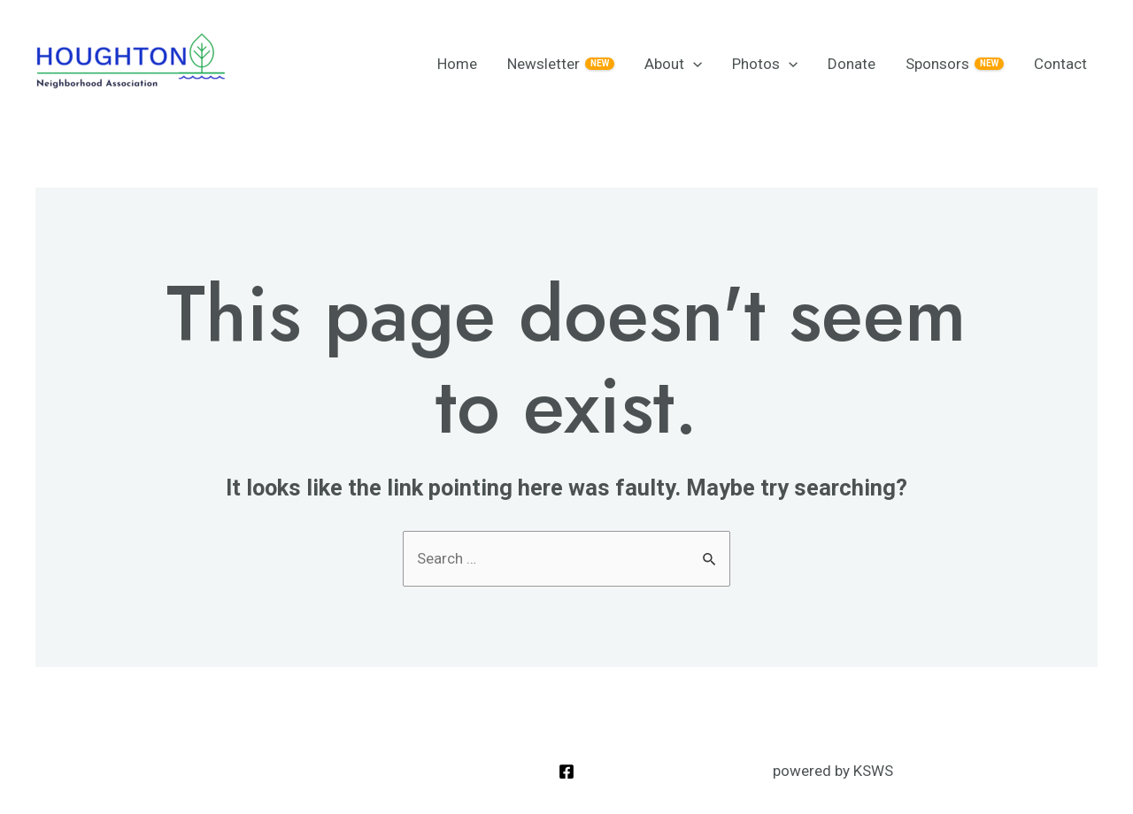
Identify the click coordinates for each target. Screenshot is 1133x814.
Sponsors (955, 64)
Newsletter (560, 64)
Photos (765, 63)
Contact (1060, 64)
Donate (851, 64)
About (673, 63)
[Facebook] (566, 771)
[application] (693, 63)
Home (457, 64)
